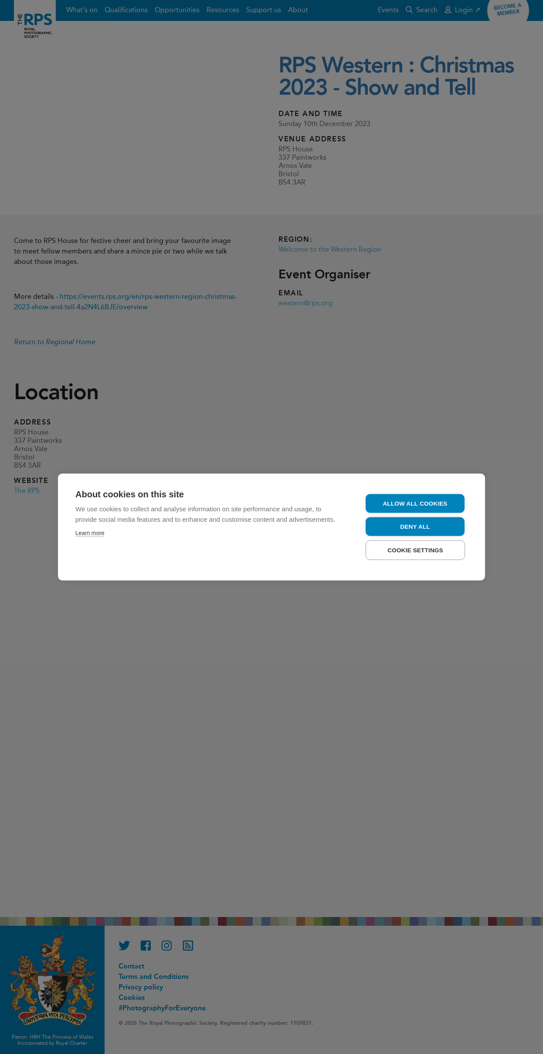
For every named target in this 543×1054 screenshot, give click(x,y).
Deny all (415, 527)
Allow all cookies (415, 503)
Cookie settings (415, 550)
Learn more (89, 533)
